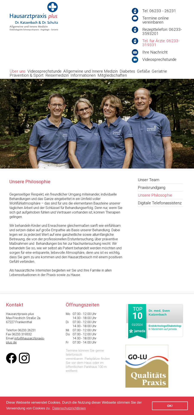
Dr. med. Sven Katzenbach (159, 312)
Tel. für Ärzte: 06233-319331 (160, 42)
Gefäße (143, 71)
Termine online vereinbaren (155, 20)
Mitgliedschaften (112, 75)
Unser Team (148, 179)
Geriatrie (159, 71)
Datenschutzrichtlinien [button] (69, 408)
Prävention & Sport (27, 75)
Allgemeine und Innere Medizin (90, 71)
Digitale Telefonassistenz (160, 202)
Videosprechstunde (159, 59)
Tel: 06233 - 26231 (159, 10)
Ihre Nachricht (155, 52)
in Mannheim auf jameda (165, 327)
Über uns (18, 71)
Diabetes (127, 71)
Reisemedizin (57, 75)
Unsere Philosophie (155, 195)
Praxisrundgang (151, 187)
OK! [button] (170, 406)
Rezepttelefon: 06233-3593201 (162, 31)
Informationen (83, 75)
